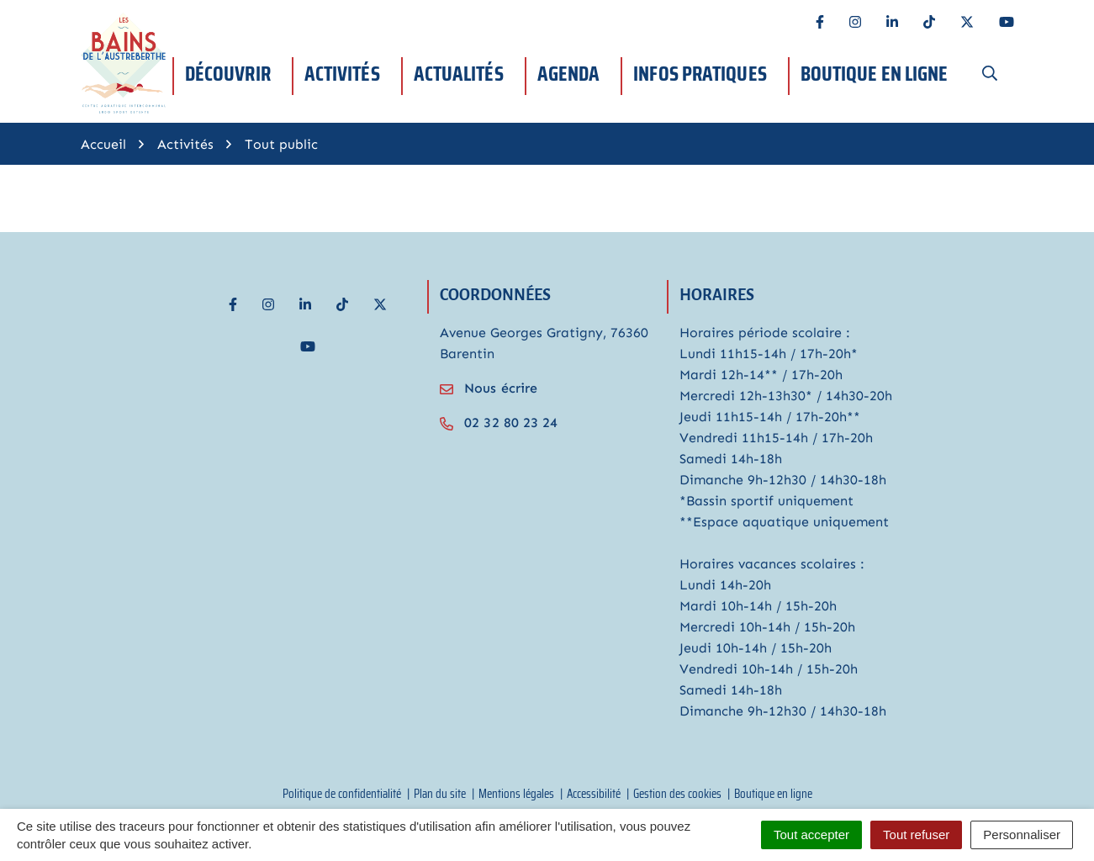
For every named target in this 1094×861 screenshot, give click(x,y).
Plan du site (440, 794)
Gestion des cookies (677, 794)
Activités (342, 73)
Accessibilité (594, 794)
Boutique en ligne (875, 73)
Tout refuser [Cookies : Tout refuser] (916, 834)
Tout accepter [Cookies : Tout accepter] (811, 834)
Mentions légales (516, 794)
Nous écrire (488, 388)
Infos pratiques (700, 73)
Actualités (459, 73)
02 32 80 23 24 (499, 422)
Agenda (568, 73)
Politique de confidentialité (342, 794)
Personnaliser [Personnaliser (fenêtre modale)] (1021, 834)
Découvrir (228, 73)
